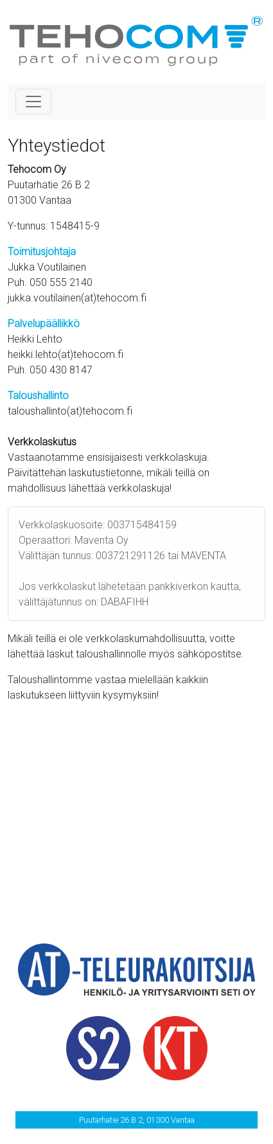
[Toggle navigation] (33, 101)
